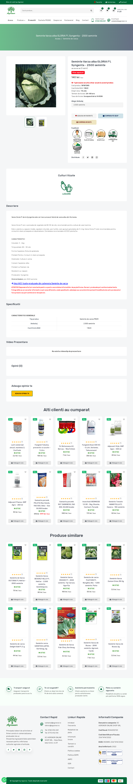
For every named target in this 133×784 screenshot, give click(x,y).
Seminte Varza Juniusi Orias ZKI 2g (116, 580)
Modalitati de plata (73, 731)
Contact (123, 2)
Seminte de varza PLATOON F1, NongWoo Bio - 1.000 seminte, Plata (91, 581)
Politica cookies (74, 751)
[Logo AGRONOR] (11, 10)
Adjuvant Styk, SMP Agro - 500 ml (116, 447)
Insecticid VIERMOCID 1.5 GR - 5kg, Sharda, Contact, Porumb (91, 504)
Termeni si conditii (72, 745)
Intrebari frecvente (72, 724)
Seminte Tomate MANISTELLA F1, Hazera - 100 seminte (116, 504)
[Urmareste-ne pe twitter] (14, 750)
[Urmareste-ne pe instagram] (24, 750)
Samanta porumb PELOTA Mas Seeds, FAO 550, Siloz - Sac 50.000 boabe (42, 504)
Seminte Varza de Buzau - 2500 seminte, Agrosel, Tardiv (91, 647)
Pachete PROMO (44, 20)
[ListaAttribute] (97, 105)
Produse (20, 20)
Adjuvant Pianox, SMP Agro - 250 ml (17, 503)
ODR (69, 764)
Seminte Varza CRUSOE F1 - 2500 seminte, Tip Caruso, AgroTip (66, 581)
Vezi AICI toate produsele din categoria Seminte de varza (39, 283)
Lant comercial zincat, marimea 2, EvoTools (17, 447)
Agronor (24, 781)
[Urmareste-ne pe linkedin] (19, 750)
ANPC (70, 759)
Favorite (98, 2)
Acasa (10, 20)
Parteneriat (68, 20)
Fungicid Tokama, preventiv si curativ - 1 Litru (42, 447)
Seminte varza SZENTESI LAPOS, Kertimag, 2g (42, 646)
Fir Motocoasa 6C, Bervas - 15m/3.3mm (66, 447)
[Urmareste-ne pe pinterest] (30, 750)
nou (10, 419)
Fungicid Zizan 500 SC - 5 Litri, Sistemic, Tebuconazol (91, 447)
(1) (22, 442)
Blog (77, 20)
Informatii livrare (72, 738)
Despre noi (58, 20)
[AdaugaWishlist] (84, 116)
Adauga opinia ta (22, 393)
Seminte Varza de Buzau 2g (115, 645)
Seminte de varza (70, 39)
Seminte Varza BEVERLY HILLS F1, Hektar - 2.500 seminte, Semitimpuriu (42, 581)
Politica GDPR (73, 755)
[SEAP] (110, 116)
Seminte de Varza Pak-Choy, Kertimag (66, 646)
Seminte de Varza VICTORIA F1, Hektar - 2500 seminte (17, 580)
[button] (91, 10)
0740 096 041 (100, 21)
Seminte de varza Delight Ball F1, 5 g (17, 645)
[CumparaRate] (84, 122)
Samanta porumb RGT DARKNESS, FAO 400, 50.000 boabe (66, 504)
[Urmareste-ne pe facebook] (8, 750)
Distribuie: (75, 157)
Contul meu (110, 2)
